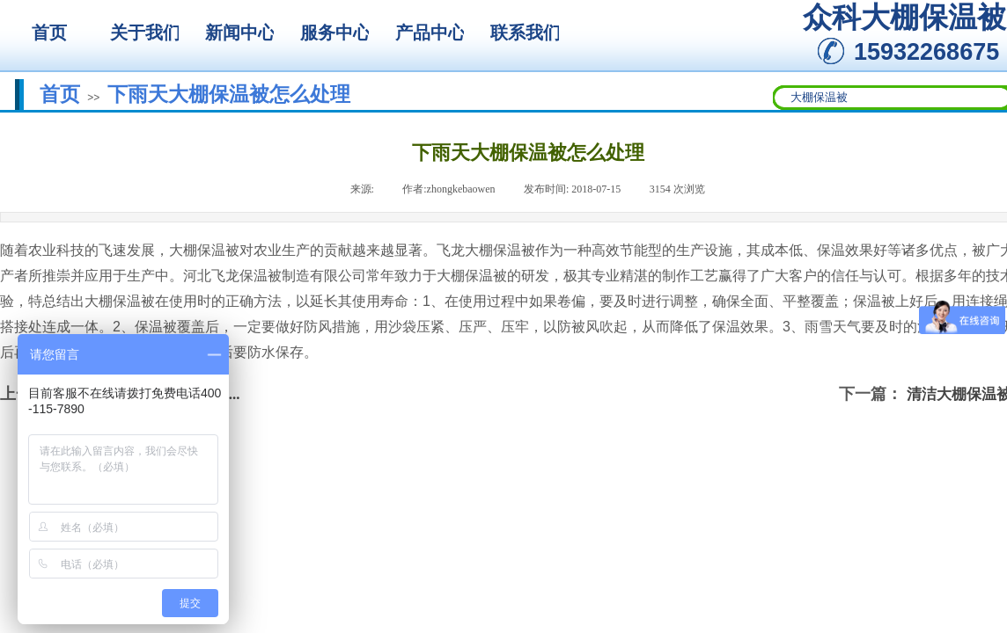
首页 (60, 94)
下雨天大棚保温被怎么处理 (228, 94)
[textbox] (892, 98)
